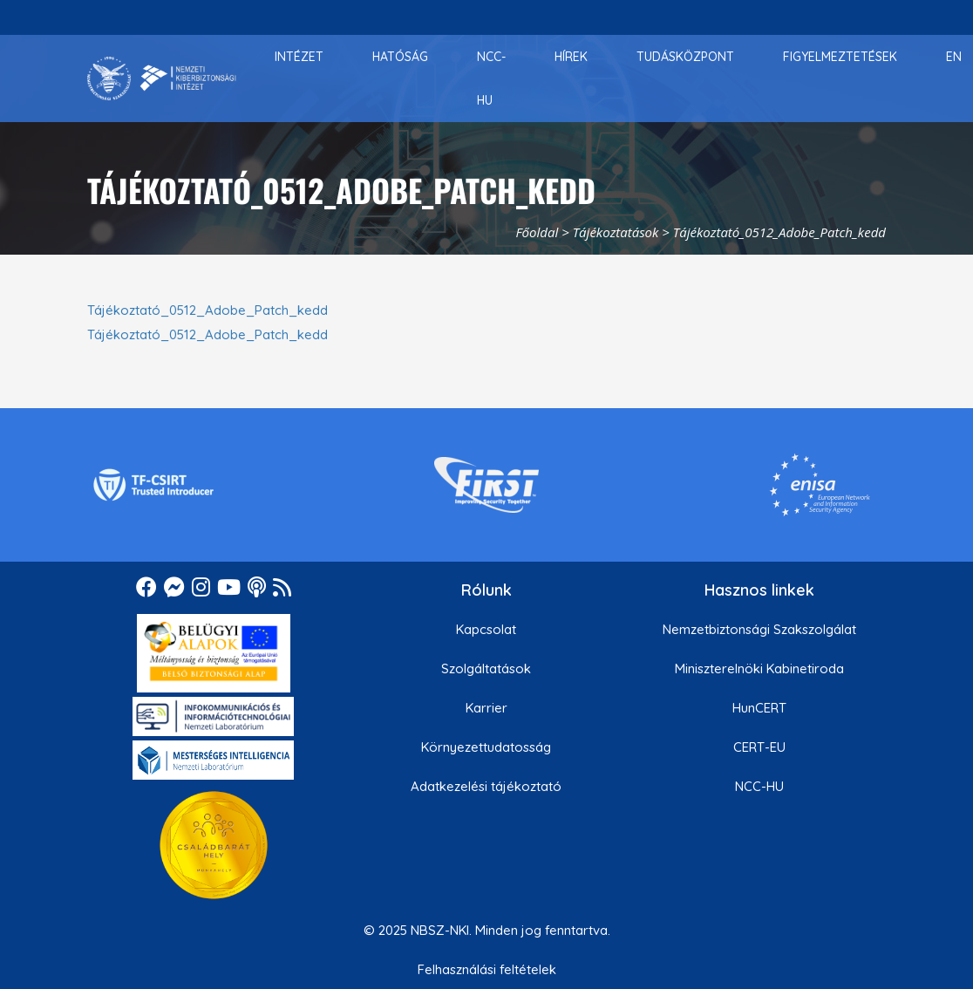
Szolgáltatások (486, 668)
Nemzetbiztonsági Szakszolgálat (759, 629)
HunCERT (759, 707)
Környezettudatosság (486, 747)
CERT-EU (759, 747)
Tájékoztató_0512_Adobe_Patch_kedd (207, 310)
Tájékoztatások (616, 232)
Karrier (486, 707)
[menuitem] (299, 56)
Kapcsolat (486, 629)
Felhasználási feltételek (487, 969)
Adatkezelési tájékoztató (486, 786)
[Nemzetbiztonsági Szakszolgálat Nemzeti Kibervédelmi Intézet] (161, 78)
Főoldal (536, 232)
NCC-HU (759, 786)
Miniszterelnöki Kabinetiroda (759, 668)
